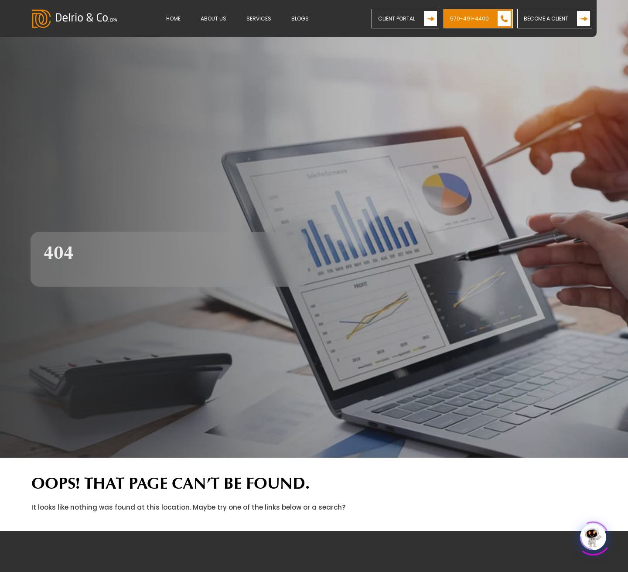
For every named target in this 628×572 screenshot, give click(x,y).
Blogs (300, 18)
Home (173, 18)
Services (258, 18)
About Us (213, 18)
